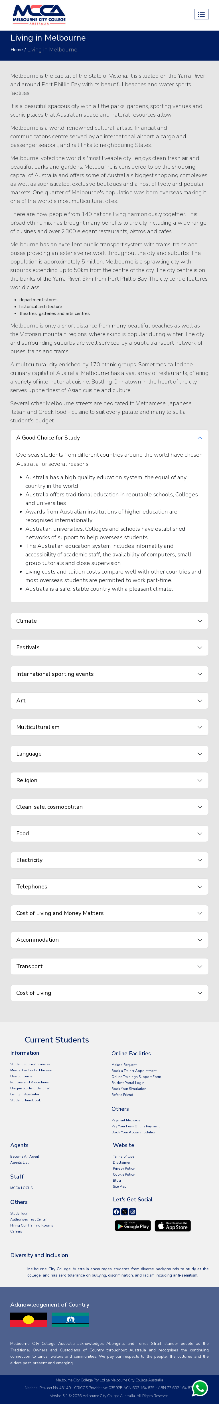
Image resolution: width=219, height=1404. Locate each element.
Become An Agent (24, 1156)
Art (21, 700)
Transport (29, 966)
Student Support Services (30, 1064)
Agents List (19, 1162)
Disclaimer (121, 1162)
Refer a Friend (122, 1095)
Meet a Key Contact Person (31, 1070)
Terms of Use (123, 1156)
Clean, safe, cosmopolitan (49, 807)
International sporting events (55, 674)
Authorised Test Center (28, 1219)
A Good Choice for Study (48, 438)
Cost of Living (33, 993)
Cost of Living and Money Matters (60, 913)
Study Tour (18, 1213)
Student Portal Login (127, 1083)
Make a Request (124, 1065)
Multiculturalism (38, 727)
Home (17, 50)
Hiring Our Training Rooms (31, 1225)
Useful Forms (21, 1076)
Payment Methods (125, 1120)
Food (22, 833)
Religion (26, 780)
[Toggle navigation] (201, 14)
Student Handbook (25, 1100)
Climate (26, 621)
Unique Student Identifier (29, 1088)
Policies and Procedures (29, 1082)
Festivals (28, 647)
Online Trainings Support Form (136, 1077)
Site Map (120, 1186)
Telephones (31, 886)
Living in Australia (24, 1094)
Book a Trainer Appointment (134, 1071)
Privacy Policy (124, 1168)
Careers (16, 1231)
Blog (117, 1180)
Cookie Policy (124, 1174)
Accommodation (37, 940)
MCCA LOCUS (21, 1188)
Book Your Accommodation (133, 1132)
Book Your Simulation (128, 1089)
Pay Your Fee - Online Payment (135, 1126)
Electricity (29, 860)
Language (29, 754)
